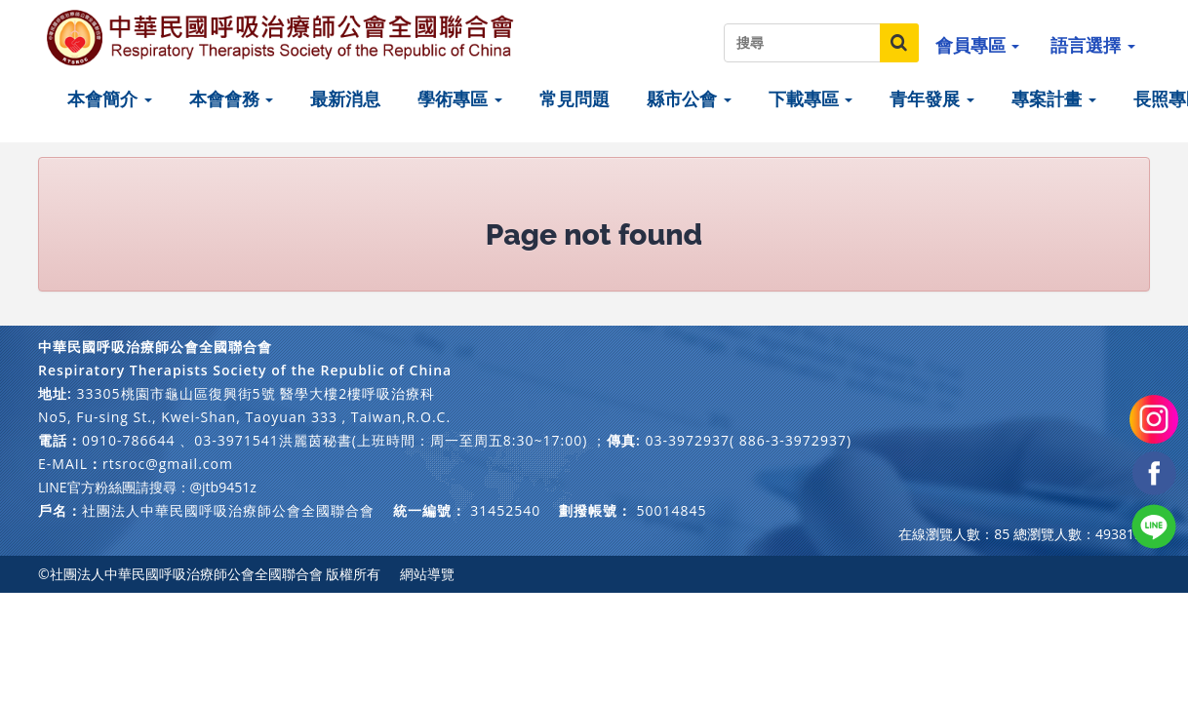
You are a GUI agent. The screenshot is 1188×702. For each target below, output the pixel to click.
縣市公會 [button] (689, 98)
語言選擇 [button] (1092, 45)
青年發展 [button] (932, 98)
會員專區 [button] (977, 45)
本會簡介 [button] (109, 98)
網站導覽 (427, 574)
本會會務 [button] (231, 98)
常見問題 (574, 98)
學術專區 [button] (459, 98)
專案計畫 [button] (1053, 98)
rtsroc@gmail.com (167, 463)
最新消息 (345, 98)
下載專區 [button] (811, 98)
